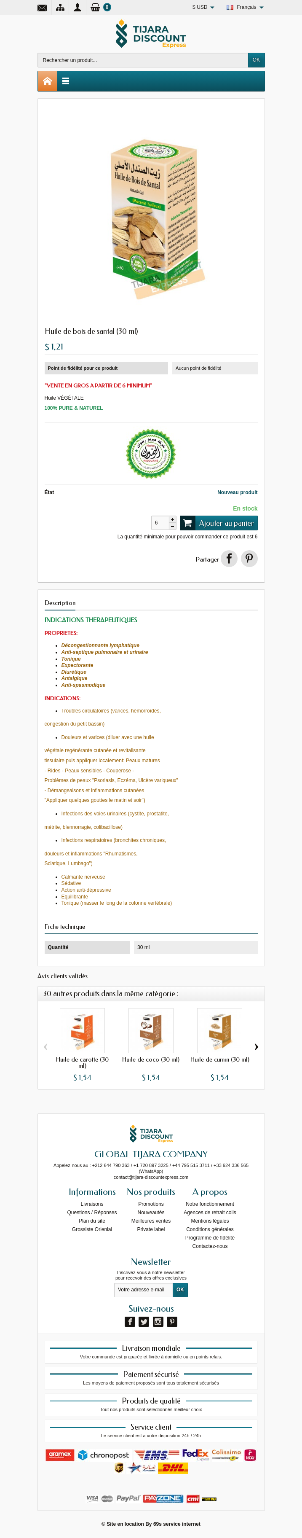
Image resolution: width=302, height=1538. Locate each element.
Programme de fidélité (210, 1238)
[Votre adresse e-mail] (143, 1290)
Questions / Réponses (92, 1212)
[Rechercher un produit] (143, 60)
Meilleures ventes (151, 1221)
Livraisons (91, 1204)
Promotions (151, 1204)
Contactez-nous (209, 1246)
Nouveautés (150, 1212)
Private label (151, 1229)
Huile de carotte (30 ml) (82, 1063)
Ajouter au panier (217, 523)
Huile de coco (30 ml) (150, 1059)
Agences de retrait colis (210, 1212)
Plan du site (92, 1221)
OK (256, 60)
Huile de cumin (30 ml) (219, 1059)
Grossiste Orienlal (92, 1229)
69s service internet (176, 1524)
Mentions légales (210, 1221)
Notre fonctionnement (210, 1204)
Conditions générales (210, 1229)
